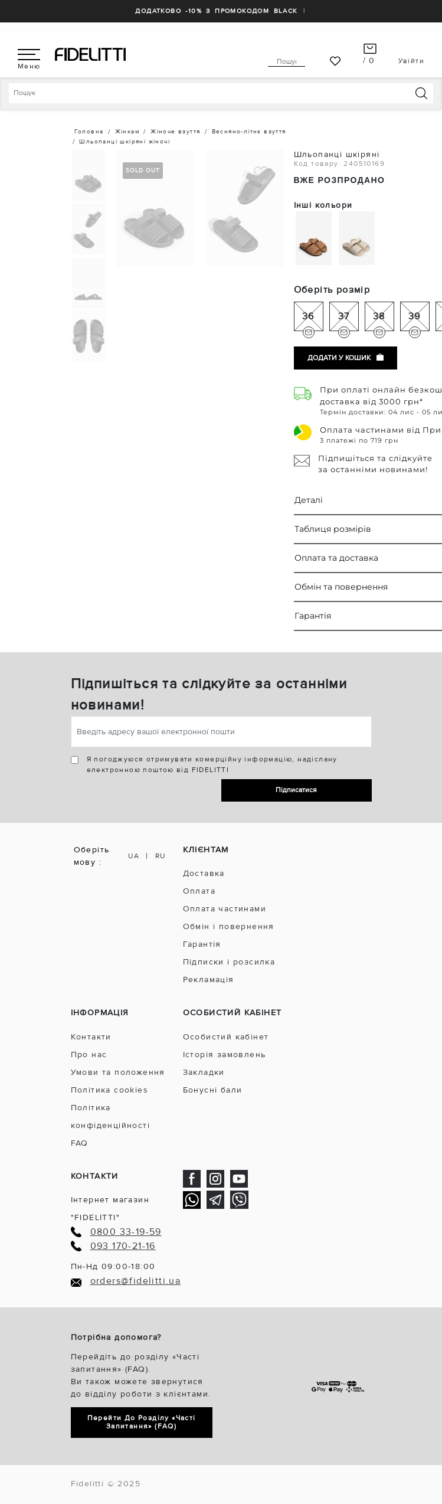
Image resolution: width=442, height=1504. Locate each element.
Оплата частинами (224, 909)
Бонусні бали (213, 1090)
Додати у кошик (345, 358)
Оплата (199, 891)
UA (133, 856)
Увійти (411, 61)
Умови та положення (118, 1072)
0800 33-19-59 (126, 1232)
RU (160, 856)
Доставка (204, 873)
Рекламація (208, 980)
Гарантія (202, 944)
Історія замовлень (224, 1054)
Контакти (91, 1037)
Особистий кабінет (226, 1037)
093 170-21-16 (123, 1246)
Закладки (204, 1072)
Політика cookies (109, 1090)
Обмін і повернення (228, 926)
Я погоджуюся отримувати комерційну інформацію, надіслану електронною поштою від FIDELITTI (212, 764)
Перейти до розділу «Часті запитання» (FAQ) (141, 1422)
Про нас (89, 1054)
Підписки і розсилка (229, 962)
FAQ (80, 1143)
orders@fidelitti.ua (135, 1281)
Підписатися (296, 790)
